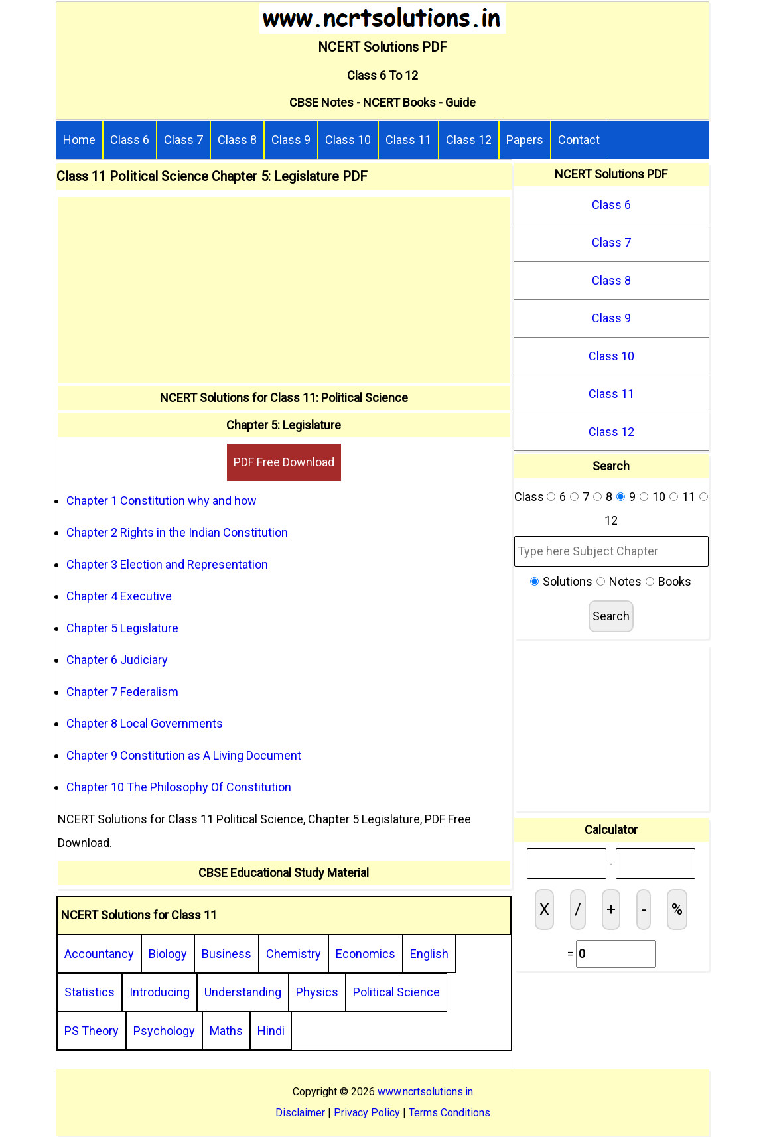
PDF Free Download (284, 462)
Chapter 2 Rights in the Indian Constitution (177, 532)
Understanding (242, 992)
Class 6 (129, 140)
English (429, 954)
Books (674, 581)
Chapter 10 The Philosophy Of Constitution (178, 787)
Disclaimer (300, 1112)
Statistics (89, 992)
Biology (168, 954)
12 (611, 520)
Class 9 (291, 140)
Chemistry (293, 954)
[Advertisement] (284, 290)
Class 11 (408, 140)
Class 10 (348, 140)
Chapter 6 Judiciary (117, 660)
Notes (625, 581)
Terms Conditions (449, 1112)
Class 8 (237, 140)
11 (688, 496)
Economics (365, 954)
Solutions (567, 581)
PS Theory (91, 1030)
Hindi (271, 1030)
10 (658, 496)
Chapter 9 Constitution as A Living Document (183, 755)
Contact (579, 140)
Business (226, 954)
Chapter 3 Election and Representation (167, 564)
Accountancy (99, 954)
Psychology (164, 1030)
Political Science (396, 992)
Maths (226, 1030)
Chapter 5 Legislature (122, 628)
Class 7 (183, 140)
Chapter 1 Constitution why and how (161, 500)
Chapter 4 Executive (119, 596)
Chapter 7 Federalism (122, 692)
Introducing (159, 992)
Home (79, 140)
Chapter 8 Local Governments (144, 723)
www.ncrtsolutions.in (425, 1091)
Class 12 (469, 140)
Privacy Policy (367, 1112)
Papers (524, 140)
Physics (317, 992)
